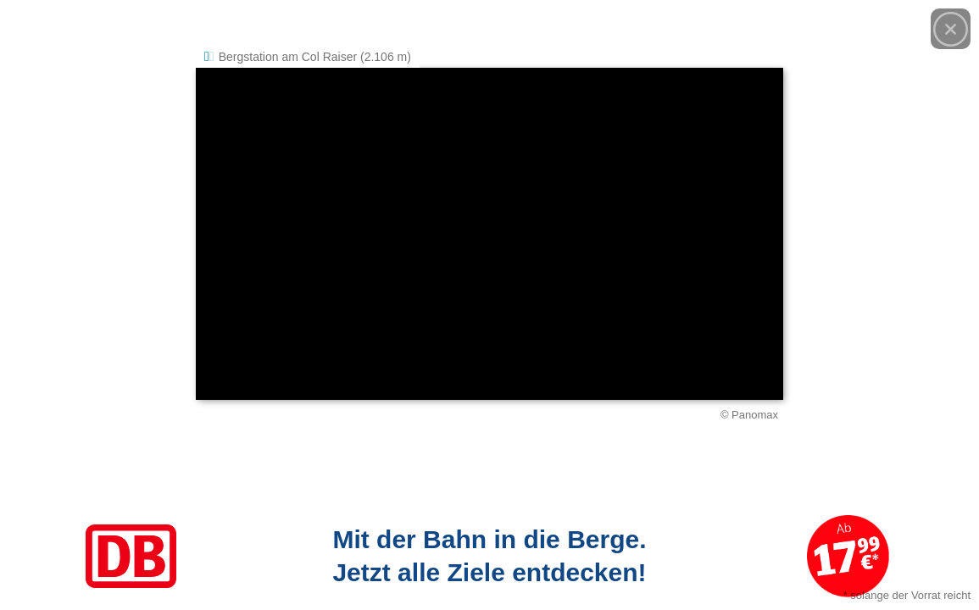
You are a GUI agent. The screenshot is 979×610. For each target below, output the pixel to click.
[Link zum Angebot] (489, 556)
